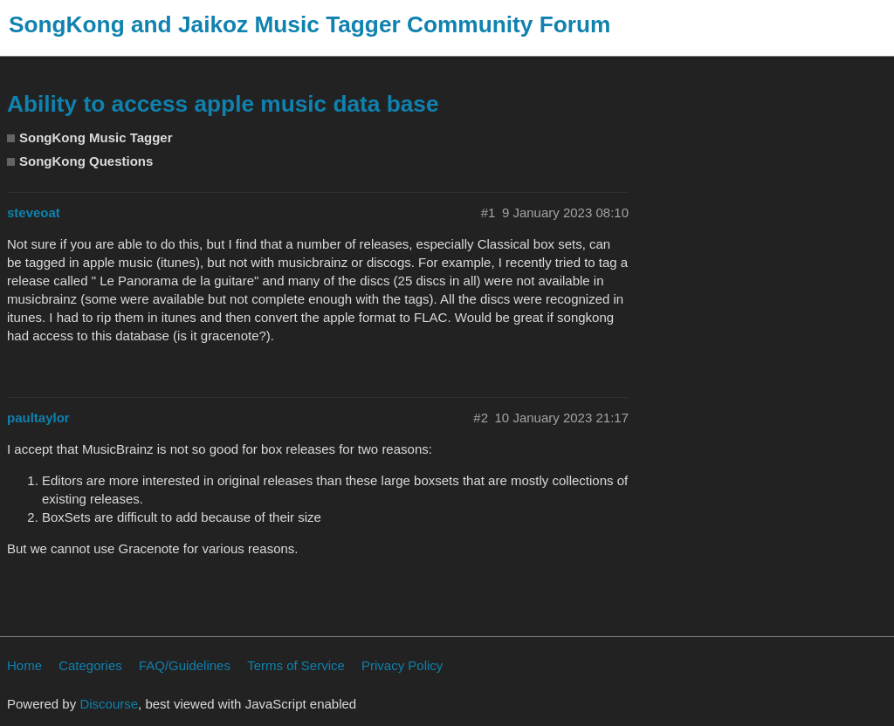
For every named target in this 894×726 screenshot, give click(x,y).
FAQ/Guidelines (184, 665)
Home (24, 665)
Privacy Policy (402, 665)
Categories (90, 665)
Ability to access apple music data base (223, 104)
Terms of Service (296, 665)
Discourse (108, 703)
